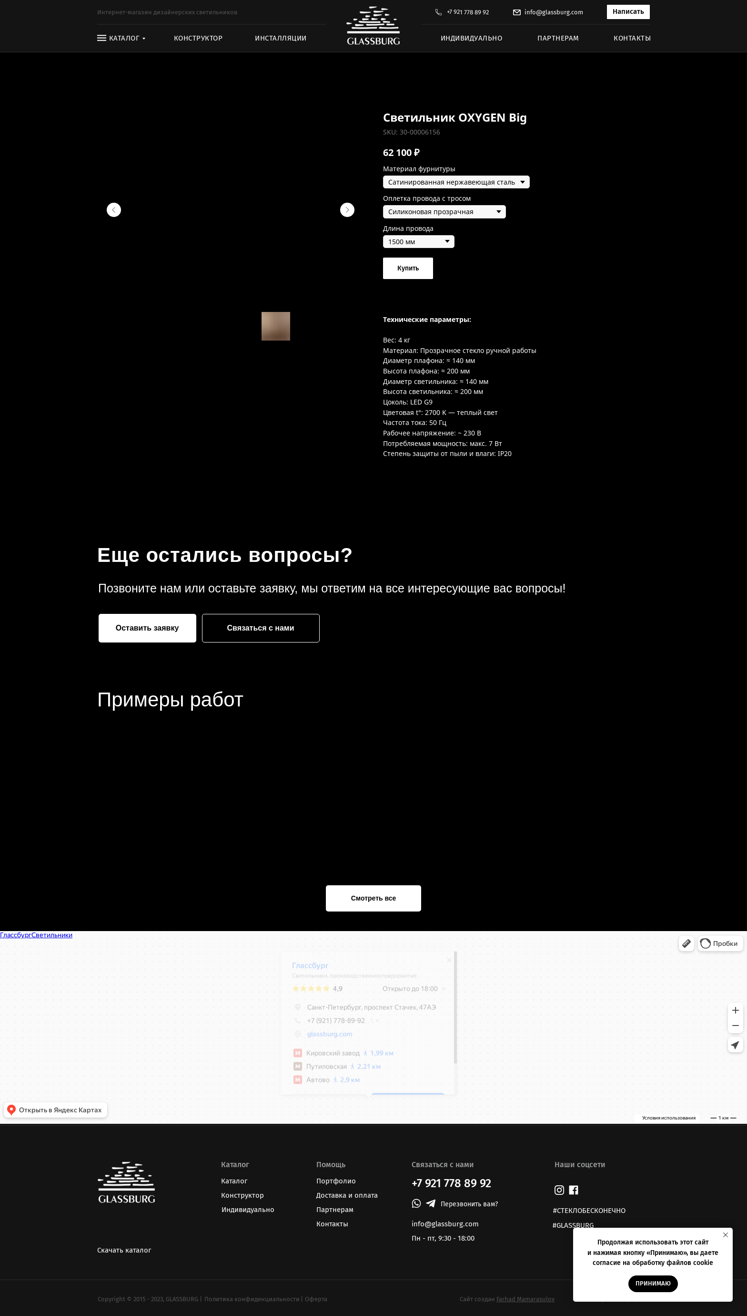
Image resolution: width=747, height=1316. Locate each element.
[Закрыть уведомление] (725, 1235)
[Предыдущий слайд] (114, 210)
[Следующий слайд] (347, 210)
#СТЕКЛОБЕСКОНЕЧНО (589, 1210)
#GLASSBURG (573, 1225)
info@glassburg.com (554, 12)
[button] (628, 12)
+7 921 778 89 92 (468, 12)
